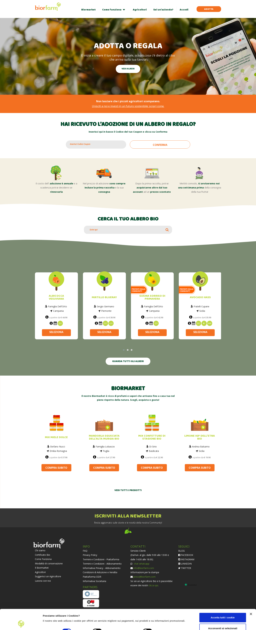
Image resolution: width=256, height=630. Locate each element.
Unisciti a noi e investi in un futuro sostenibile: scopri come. (128, 106)
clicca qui (153, 585)
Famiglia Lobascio (105, 446)
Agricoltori (140, 10)
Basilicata (154, 450)
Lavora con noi (43, 580)
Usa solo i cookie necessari (223, 619)
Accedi (184, 10)
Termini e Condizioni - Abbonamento (102, 563)
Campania (58, 310)
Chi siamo (40, 550)
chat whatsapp (141, 563)
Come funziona (111, 10)
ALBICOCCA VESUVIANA (56, 297)
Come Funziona (43, 559)
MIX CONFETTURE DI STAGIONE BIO (151, 437)
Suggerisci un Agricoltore (48, 576)
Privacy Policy (90, 555)
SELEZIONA (56, 332)
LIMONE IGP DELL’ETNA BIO (199, 437)
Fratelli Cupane (201, 306)
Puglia (106, 450)
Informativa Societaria (94, 581)
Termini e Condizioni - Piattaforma (101, 559)
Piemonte (106, 310)
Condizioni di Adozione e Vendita (100, 572)
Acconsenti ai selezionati (222, 609)
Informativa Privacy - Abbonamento (101, 568)
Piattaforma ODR (92, 576)
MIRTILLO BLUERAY (104, 297)
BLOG (181, 550)
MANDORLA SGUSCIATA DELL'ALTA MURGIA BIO (104, 437)
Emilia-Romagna (58, 450)
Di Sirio (153, 446)
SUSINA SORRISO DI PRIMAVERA (152, 297)
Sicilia (202, 310)
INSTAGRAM (186, 559)
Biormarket (88, 10)
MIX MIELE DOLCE (56, 437)
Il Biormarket (42, 567)
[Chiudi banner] (251, 595)
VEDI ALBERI (128, 69)
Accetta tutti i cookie (223, 598)
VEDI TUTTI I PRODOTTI (128, 490)
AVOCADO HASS (200, 297)
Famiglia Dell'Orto (57, 306)
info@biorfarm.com (143, 568)
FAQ (85, 550)
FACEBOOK (185, 555)
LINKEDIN (185, 563)
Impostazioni (50, 623)
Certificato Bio (42, 554)
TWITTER (184, 568)
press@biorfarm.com (144, 576)
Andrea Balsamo (201, 446)
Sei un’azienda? (163, 10)
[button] (124, 350)
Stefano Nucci (57, 446)
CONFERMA (160, 145)
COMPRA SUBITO (56, 467)
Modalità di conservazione (49, 563)
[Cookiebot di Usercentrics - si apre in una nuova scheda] (21, 623)
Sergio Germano (105, 306)
